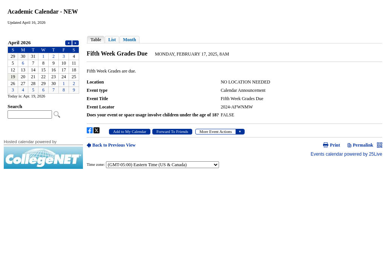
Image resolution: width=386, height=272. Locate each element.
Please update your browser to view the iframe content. (43, 66)
